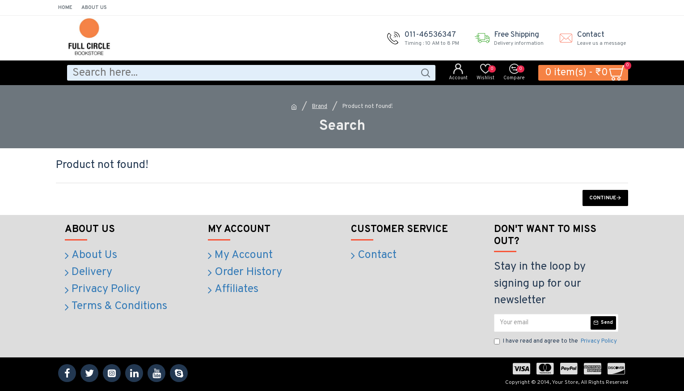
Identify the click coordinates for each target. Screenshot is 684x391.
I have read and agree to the (556, 341)
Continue (602, 198)
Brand (319, 106)
